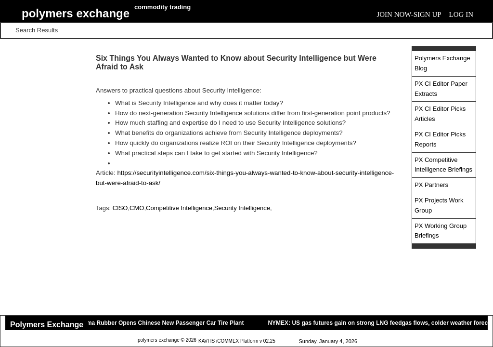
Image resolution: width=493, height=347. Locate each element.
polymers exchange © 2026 (167, 340)
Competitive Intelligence (179, 208)
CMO (137, 208)
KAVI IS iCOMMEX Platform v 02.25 (236, 341)
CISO (120, 208)
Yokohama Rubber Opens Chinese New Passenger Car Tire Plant (157, 323)
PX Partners (431, 184)
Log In (461, 14)
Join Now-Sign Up (408, 14)
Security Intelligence (242, 208)
